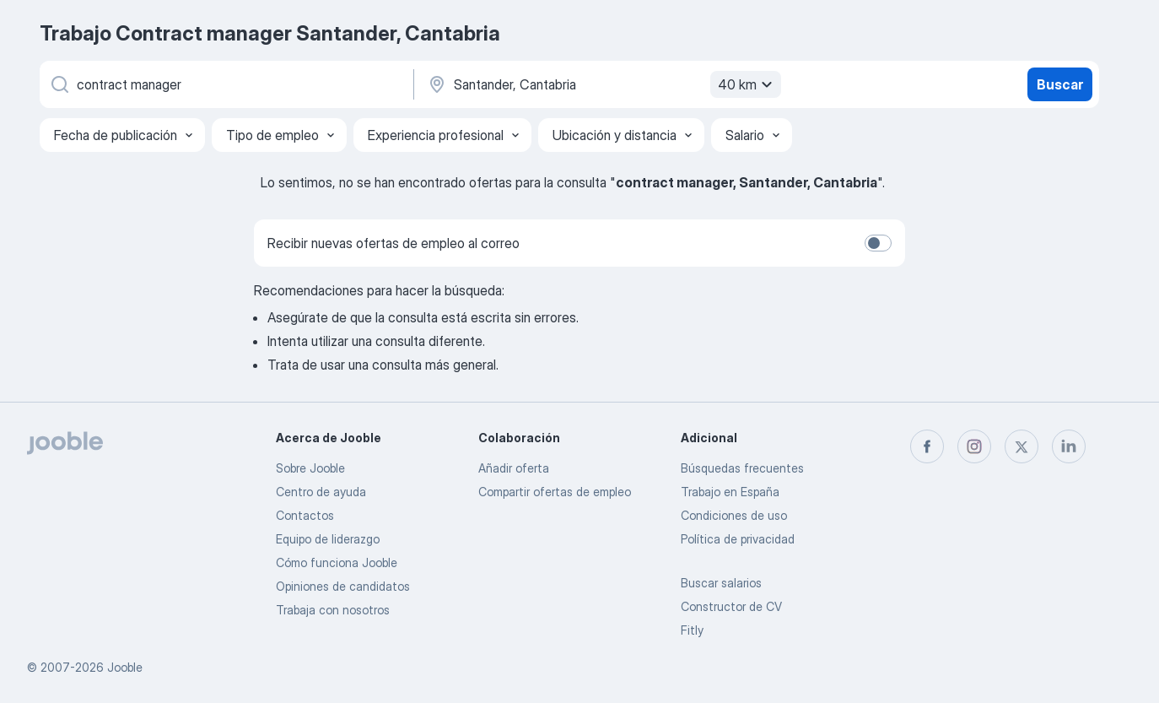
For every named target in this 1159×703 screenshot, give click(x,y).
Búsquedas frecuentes (742, 468)
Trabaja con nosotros (333, 610)
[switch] (878, 243)
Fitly (692, 630)
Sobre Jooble (310, 468)
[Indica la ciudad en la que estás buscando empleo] (602, 84)
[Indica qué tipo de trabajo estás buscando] (225, 84)
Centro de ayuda (321, 491)
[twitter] (1021, 446)
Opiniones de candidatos (343, 586)
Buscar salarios (721, 583)
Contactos (305, 515)
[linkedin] (1069, 446)
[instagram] (974, 446)
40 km (747, 84)
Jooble (125, 667)
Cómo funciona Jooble (336, 562)
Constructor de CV (731, 606)
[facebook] (927, 446)
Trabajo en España (730, 491)
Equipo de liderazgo (328, 539)
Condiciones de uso (734, 515)
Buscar (1060, 84)
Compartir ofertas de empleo (554, 491)
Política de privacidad (738, 539)
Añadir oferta (513, 468)
